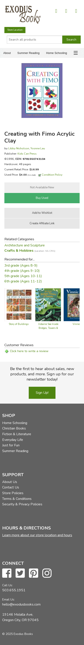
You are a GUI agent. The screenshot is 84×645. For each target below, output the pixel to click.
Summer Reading (28, 53)
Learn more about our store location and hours (37, 535)
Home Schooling (56, 53)
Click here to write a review (29, 351)
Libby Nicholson (18, 148)
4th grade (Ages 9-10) (22, 270)
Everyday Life (12, 439)
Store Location (15, 30)
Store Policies (12, 493)
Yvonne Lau (37, 148)
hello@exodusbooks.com (21, 604)
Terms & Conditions (17, 498)
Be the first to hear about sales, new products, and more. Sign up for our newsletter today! (42, 374)
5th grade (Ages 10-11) (23, 276)
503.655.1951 (13, 590)
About (7, 53)
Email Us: (8, 599)
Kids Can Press (27, 153)
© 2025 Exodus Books (17, 634)
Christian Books (14, 428)
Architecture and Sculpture (24, 245)
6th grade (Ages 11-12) (23, 281)
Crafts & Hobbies (29, 250)
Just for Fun (11, 445)
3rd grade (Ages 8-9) (21, 265)
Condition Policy (52, 174)
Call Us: (7, 585)
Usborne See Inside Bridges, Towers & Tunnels (48, 328)
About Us (9, 481)
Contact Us (10, 487)
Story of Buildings (19, 324)
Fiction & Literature (16, 434)
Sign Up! (42, 392)
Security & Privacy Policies (22, 504)
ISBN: (30, 159)
